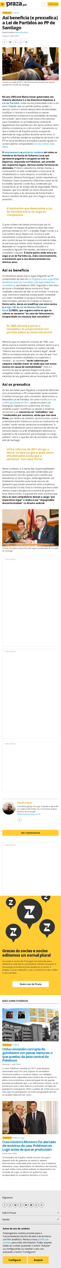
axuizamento (12, 152)
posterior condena (33, 152)
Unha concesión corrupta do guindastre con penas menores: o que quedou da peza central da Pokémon (27, 1055)
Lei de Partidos (10, 103)
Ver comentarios (30, 832)
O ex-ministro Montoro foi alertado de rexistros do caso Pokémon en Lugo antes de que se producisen (29, 1145)
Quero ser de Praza (30, 984)
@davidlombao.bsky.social (28, 814)
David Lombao (8, 32)
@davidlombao (21, 32)
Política (16, 12)
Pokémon (7, 13)
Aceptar (38, 1260)
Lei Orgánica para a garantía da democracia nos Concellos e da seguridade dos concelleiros (30, 282)
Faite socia (53, 4)
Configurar (15, 1260)
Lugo (22, 1137)
